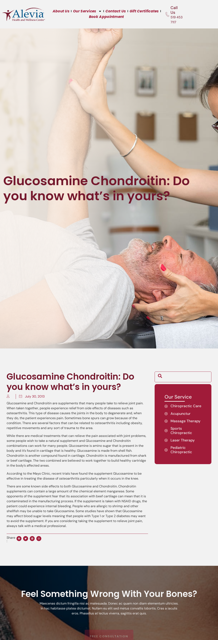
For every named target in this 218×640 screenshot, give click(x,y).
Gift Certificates (144, 11)
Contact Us (115, 11)
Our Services (87, 11)
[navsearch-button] (160, 377)
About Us (61, 11)
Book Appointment (106, 16)
